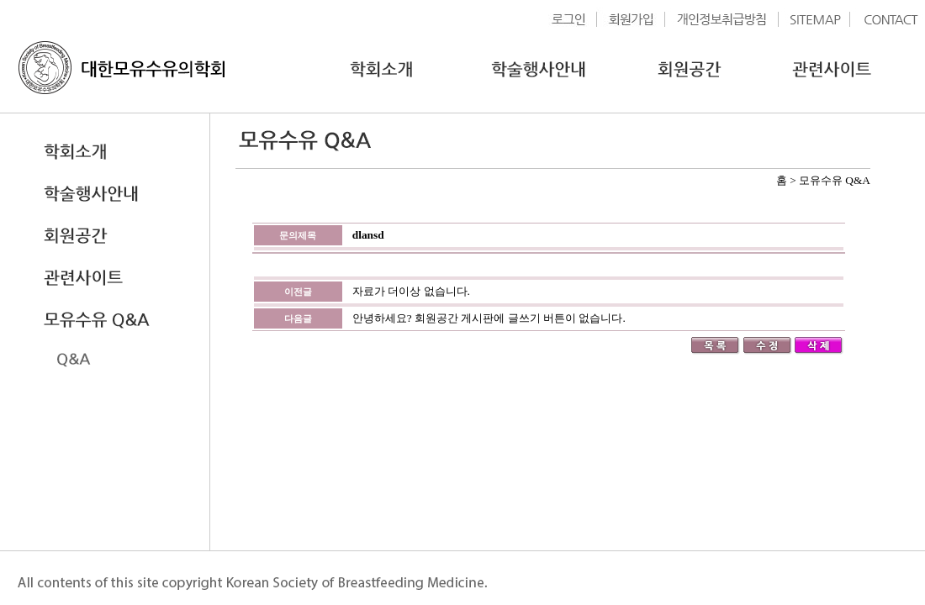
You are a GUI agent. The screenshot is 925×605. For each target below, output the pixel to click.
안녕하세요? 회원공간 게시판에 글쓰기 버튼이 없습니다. (489, 318)
